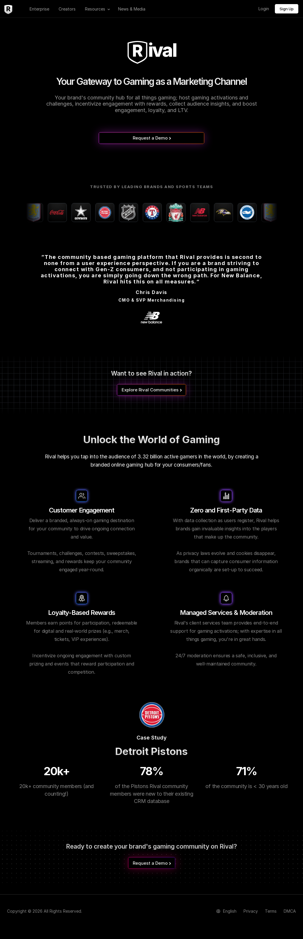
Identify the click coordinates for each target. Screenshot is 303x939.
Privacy (251, 911)
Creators (67, 8)
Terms (271, 911)
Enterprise (39, 8)
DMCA (290, 911)
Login (263, 8)
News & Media (131, 8)
